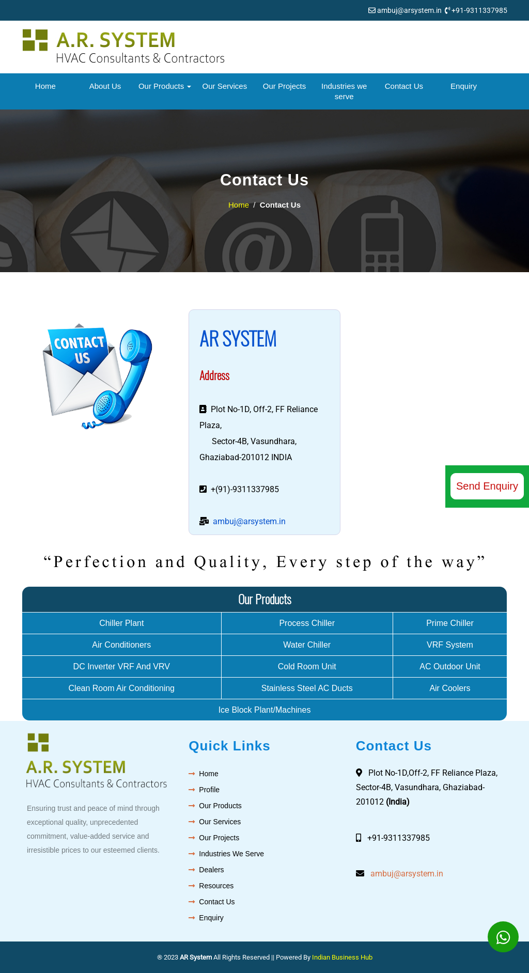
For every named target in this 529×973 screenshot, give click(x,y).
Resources (216, 886)
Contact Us (404, 86)
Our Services (225, 86)
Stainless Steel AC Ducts (307, 688)
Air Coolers (449, 688)
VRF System (450, 644)
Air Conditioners (121, 644)
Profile (209, 790)
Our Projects (284, 86)
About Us (105, 86)
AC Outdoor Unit (449, 666)
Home (45, 86)
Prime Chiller (450, 623)
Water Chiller (307, 644)
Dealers (211, 870)
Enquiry (463, 86)
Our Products (165, 86)
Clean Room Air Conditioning (122, 688)
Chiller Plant (121, 623)
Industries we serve (344, 91)
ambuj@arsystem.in (409, 10)
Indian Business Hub (342, 957)
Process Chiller (307, 623)
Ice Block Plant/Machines (265, 709)
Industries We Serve (231, 854)
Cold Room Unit (307, 666)
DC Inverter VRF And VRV (121, 666)
